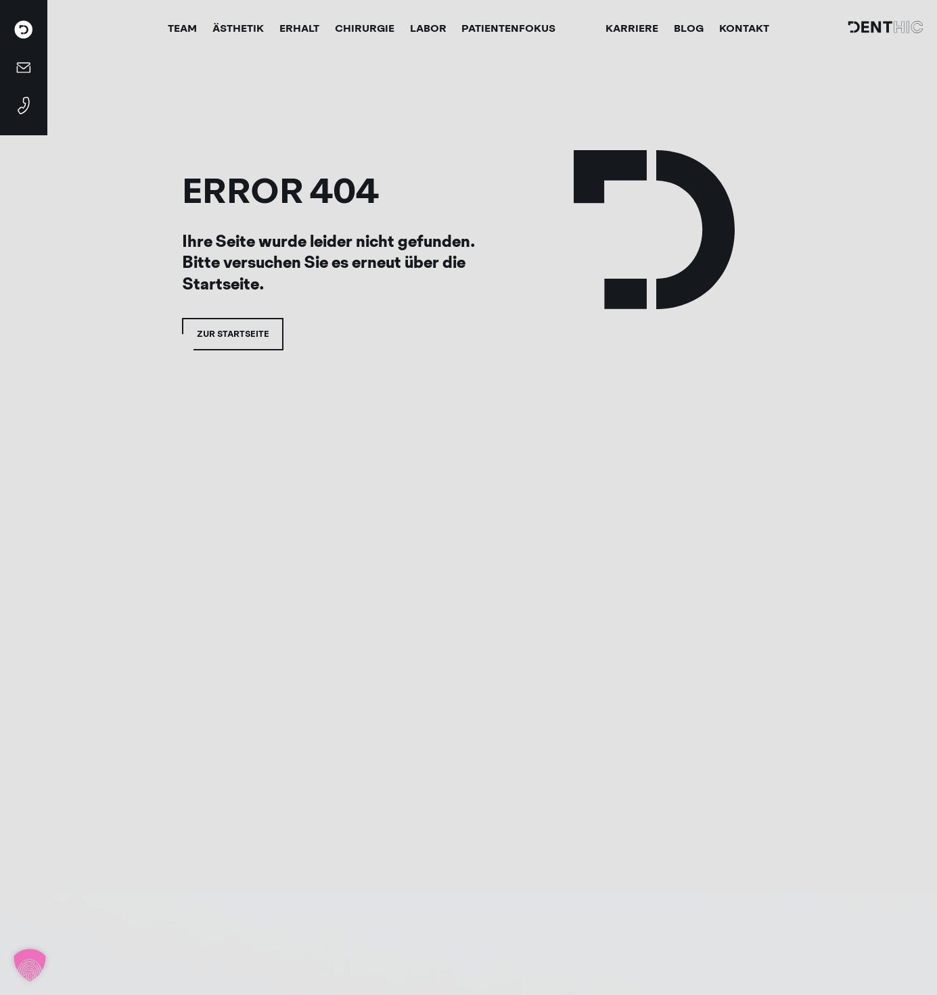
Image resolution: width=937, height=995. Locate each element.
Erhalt (299, 28)
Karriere (631, 28)
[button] (30, 965)
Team (182, 28)
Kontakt (744, 28)
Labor (428, 28)
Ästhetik (238, 28)
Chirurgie (364, 28)
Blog (689, 28)
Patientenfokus (508, 28)
